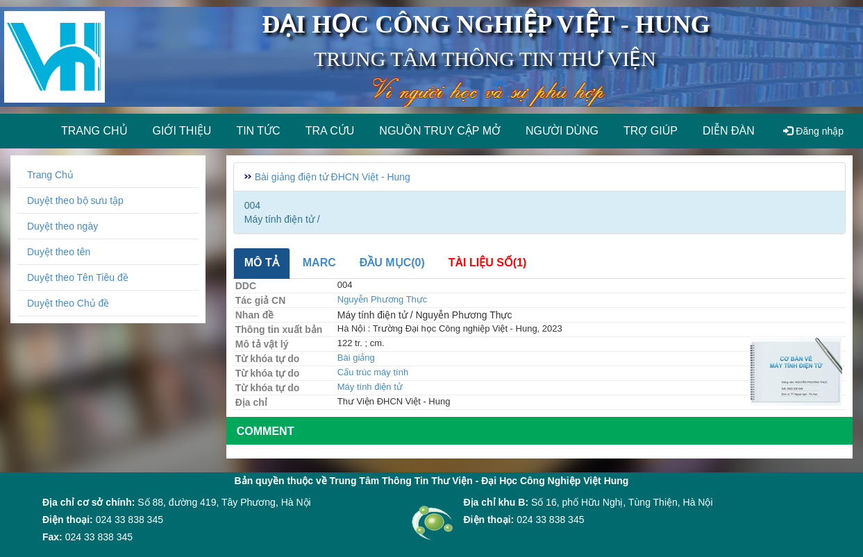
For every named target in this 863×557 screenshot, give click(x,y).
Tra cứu (330, 131)
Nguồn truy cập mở (440, 131)
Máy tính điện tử (370, 387)
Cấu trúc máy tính (372, 372)
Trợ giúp (650, 131)
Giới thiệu (182, 131)
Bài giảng (356, 357)
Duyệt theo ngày (62, 226)
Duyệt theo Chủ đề (68, 303)
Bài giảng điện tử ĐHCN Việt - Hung (332, 176)
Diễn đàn (729, 131)
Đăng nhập (813, 131)
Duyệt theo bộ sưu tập (75, 200)
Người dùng (562, 131)
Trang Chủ (50, 174)
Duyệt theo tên (58, 251)
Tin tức (258, 131)
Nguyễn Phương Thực (382, 299)
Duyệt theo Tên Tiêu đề (77, 277)
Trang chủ (94, 131)
